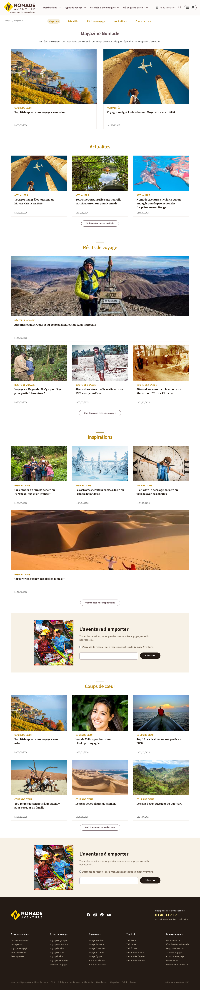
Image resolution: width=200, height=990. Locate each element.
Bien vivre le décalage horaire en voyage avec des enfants (157, 492)
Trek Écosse (131, 948)
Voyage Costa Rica (97, 948)
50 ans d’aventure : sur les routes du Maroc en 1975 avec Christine (159, 391)
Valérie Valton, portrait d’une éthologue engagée (93, 741)
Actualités (73, 21)
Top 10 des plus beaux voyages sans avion (39, 112)
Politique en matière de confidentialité (75, 982)
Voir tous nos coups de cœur (100, 827)
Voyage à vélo (56, 956)
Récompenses (17, 956)
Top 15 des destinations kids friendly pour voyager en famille (37, 806)
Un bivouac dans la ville (177, 964)
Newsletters (101, 982)
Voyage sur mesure (59, 944)
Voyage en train (57, 952)
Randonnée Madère (135, 960)
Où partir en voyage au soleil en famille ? (39, 579)
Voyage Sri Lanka (96, 952)
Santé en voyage (174, 952)
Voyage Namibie (96, 940)
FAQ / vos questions (175, 948)
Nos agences (16, 944)
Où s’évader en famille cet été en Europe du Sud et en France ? (34, 492)
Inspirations (120, 21)
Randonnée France (135, 952)
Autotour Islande (97, 960)
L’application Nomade (177, 944)
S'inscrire (150, 655)
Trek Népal (131, 944)
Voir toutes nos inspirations (100, 602)
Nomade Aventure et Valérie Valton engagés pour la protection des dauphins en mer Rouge (159, 203)
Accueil (8, 20)
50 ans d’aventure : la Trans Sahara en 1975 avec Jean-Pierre (99, 391)
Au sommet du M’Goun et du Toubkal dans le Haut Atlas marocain (55, 325)
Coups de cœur (143, 21)
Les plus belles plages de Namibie (95, 804)
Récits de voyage (96, 21)
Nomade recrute (18, 952)
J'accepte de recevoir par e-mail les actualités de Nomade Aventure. (116, 647)
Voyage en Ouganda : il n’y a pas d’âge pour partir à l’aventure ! (38, 391)
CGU (53, 982)
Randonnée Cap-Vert (136, 956)
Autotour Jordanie (97, 964)
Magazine (54, 21)
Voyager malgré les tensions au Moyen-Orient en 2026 (141, 112)
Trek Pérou (131, 940)
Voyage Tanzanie (96, 944)
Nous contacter (173, 940)
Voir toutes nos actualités (100, 223)
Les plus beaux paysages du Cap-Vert (159, 804)
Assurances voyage (175, 956)
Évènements (172, 960)
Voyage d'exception (59, 960)
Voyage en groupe (58, 940)
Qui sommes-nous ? (20, 940)
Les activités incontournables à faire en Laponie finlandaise (99, 492)
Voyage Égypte (95, 956)
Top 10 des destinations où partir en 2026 (159, 741)
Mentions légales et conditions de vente (29, 982)
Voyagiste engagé (19, 948)
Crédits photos (129, 982)
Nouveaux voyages (59, 964)
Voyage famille (57, 948)
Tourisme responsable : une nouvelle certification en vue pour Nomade (98, 201)
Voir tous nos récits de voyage (100, 413)
